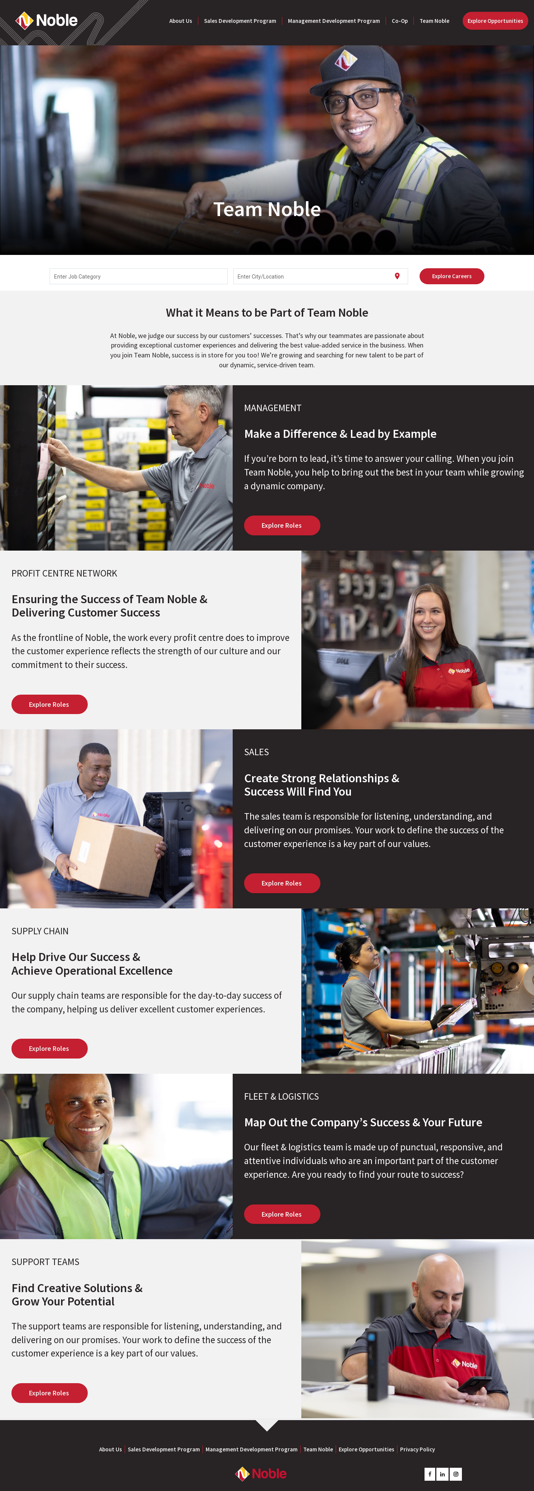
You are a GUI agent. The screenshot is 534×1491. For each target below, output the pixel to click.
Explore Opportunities (495, 20)
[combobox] (139, 269)
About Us (180, 20)
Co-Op (400, 20)
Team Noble (434, 20)
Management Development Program (334, 20)
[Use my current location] (397, 268)
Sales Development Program (240, 20)
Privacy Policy (417, 1441)
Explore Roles (282, 517)
